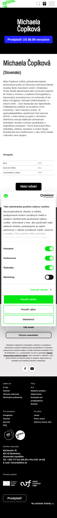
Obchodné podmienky (12, 397)
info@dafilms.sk (19, 462)
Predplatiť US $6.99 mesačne (28, 39)
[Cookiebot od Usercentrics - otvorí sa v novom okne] (41, 196)
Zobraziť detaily (39, 289)
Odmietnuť (28, 319)
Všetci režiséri (28, 186)
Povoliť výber (28, 309)
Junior (37, 415)
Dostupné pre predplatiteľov (37, 399)
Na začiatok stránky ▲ (42, 503)
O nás (5, 387)
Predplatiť (14, 498)
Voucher (6, 419)
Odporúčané (36, 394)
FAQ (5, 425)
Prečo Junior (39, 419)
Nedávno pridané (38, 391)
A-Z (32, 387)
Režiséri (34, 404)
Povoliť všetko (28, 299)
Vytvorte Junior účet (43, 422)
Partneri (6, 391)
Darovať (6, 422)
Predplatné (7, 415)
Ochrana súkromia (11, 394)
